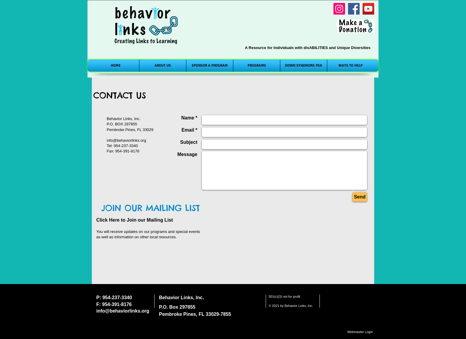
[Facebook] (354, 9)
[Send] (359, 197)
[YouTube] (368, 9)
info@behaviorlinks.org (122, 310)
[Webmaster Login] (360, 332)
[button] (162, 66)
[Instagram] (339, 9)
